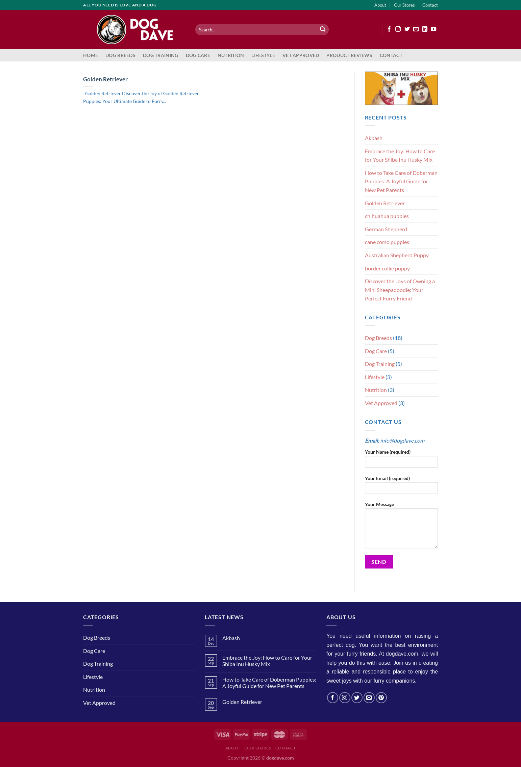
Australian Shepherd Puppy (397, 255)
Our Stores (404, 5)
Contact (430, 5)
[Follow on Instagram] (398, 29)
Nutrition (231, 55)
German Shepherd (386, 229)
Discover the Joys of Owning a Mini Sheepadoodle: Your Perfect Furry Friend (400, 289)
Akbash (373, 138)
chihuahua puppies (387, 216)
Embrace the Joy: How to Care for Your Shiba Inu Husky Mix (400, 155)
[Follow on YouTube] (433, 29)
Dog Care (198, 55)
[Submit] (322, 29)
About (380, 5)
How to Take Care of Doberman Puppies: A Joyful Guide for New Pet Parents (401, 181)
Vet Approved (300, 55)
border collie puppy (387, 268)
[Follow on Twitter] (407, 29)
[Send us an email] (416, 29)
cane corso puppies (387, 242)
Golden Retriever (105, 79)
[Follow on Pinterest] (381, 697)
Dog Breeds (120, 55)
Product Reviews (349, 55)
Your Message (401, 527)
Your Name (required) (401, 460)
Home (90, 55)
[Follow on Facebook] (389, 29)
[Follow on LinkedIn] (424, 29)
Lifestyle (263, 55)
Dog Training (160, 55)
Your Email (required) (401, 487)
